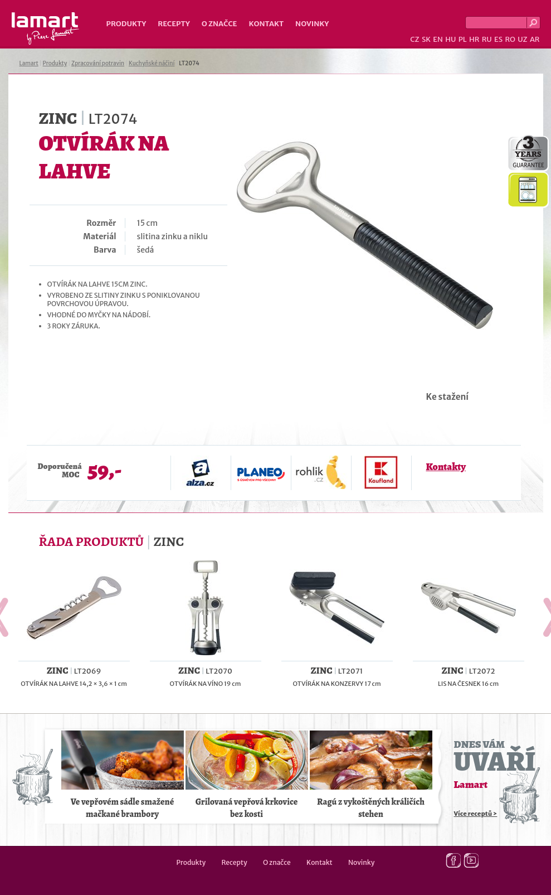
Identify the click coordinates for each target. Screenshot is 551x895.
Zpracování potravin (97, 63)
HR (474, 39)
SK (426, 39)
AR (535, 39)
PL (463, 39)
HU (450, 39)
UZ (522, 39)
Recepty (173, 23)
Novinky (312, 23)
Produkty (126, 23)
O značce (219, 23)
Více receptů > (476, 813)
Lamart (45, 28)
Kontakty (446, 466)
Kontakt (266, 23)
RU (487, 39)
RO (510, 39)
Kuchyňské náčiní (151, 63)
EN (438, 39)
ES (498, 39)
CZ (414, 39)
